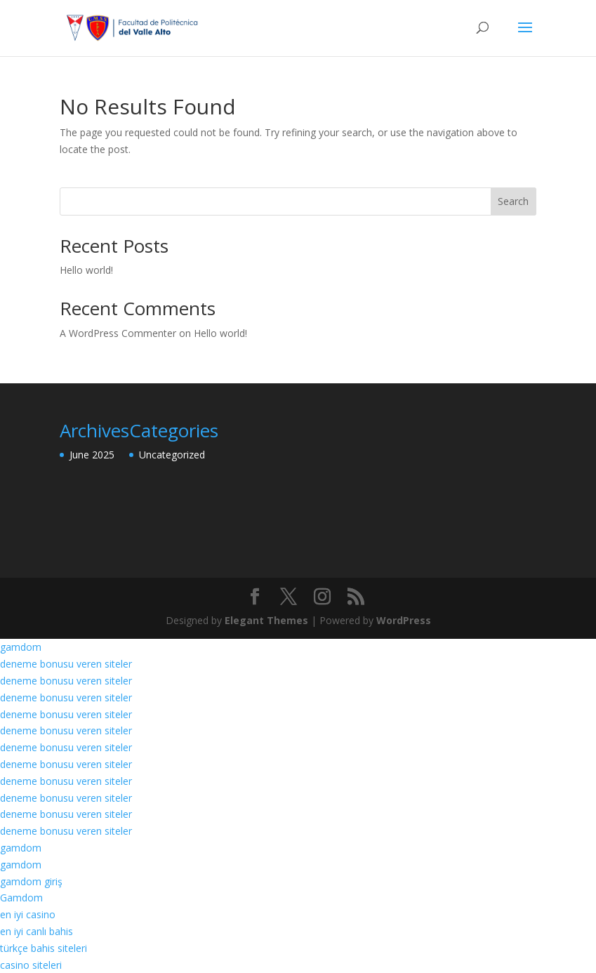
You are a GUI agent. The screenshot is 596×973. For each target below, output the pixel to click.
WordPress (403, 620)
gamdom (20, 647)
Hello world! (86, 270)
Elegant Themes (266, 620)
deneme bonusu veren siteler (66, 663)
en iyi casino (27, 914)
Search (513, 201)
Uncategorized (172, 454)
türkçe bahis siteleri (43, 948)
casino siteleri (31, 965)
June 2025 (91, 454)
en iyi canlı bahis (36, 931)
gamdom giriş (31, 881)
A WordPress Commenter (118, 333)
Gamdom (21, 897)
